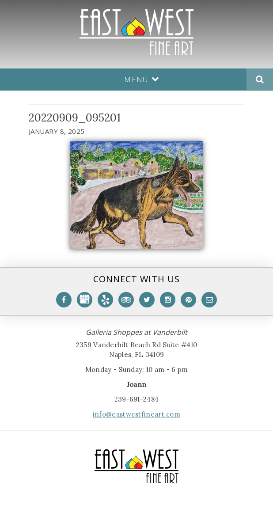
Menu (141, 79)
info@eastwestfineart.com (136, 414)
